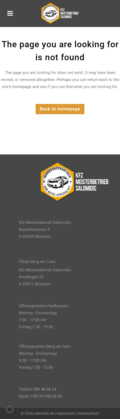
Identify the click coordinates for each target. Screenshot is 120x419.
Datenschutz (88, 413)
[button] (9, 409)
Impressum (66, 413)
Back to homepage (60, 108)
